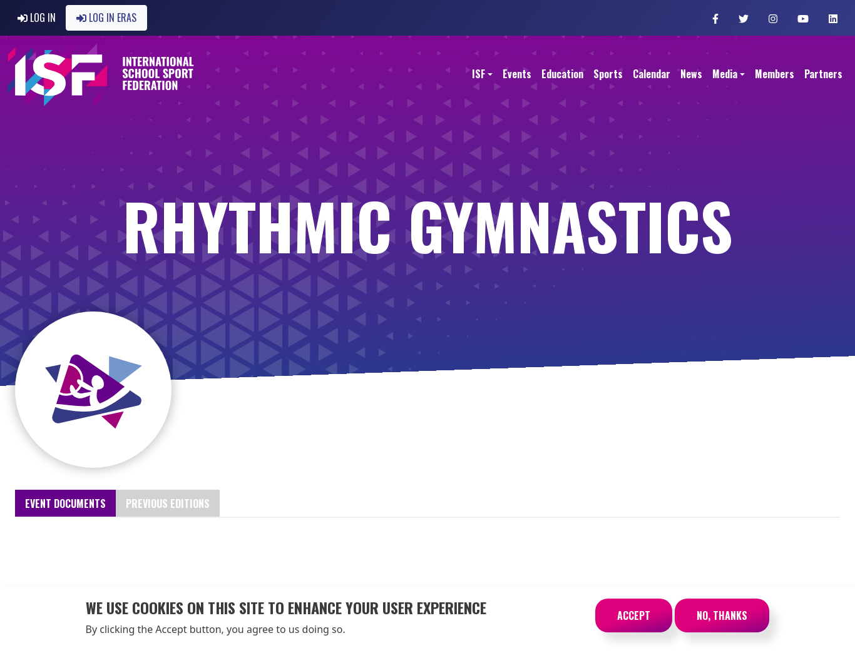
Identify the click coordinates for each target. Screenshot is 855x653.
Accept (633, 619)
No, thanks (722, 619)
